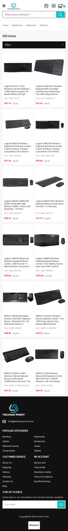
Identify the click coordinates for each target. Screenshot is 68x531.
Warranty (6, 476)
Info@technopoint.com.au (20, 421)
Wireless (44, 25)
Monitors (6, 436)
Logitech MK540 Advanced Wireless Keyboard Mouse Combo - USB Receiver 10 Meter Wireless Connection (16, 262)
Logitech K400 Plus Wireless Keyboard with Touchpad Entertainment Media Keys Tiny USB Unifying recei (49, 90)
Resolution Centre (42, 472)
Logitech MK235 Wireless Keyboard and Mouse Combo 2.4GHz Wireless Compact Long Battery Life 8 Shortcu (17, 147)
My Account (40, 462)
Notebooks (39, 441)
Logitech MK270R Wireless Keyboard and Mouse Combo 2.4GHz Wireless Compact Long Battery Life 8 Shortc (49, 147)
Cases (37, 446)
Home (5, 25)
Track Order (39, 467)
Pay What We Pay (42, 481)
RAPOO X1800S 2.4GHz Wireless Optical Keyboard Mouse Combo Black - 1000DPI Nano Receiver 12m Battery (17, 378)
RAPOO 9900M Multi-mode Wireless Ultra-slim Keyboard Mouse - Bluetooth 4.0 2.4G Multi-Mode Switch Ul (17, 320)
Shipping (6, 467)
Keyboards (31, 25)
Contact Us (7, 481)
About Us (7, 462)
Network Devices (10, 446)
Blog (4, 486)
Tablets (37, 450)
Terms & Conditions (43, 476)
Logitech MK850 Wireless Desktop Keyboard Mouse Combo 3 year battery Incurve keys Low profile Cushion (49, 262)
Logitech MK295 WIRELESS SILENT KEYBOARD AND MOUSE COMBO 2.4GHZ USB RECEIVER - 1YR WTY (17, 205)
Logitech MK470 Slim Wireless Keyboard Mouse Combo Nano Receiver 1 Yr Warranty (50, 204)
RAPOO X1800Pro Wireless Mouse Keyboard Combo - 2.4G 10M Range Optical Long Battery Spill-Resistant (50, 320)
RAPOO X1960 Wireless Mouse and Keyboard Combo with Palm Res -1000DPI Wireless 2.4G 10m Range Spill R (49, 378)
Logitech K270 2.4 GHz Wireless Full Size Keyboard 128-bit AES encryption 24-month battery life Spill (16, 90)
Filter (34, 44)
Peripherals (17, 25)
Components (8, 450)
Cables (5, 441)
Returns (6, 472)
